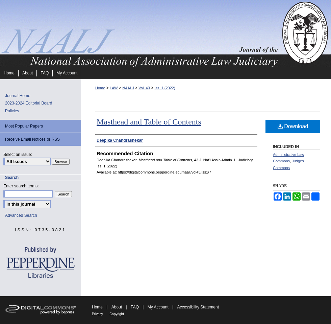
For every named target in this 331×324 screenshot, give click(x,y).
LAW (114, 88)
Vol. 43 (144, 88)
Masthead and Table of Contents (149, 121)
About (116, 307)
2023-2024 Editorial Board (28, 103)
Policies (12, 111)
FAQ (135, 307)
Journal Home (17, 95)
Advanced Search (21, 215)
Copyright (116, 314)
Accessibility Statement (198, 307)
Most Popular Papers (24, 126)
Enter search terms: (21, 186)
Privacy (97, 314)
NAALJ (128, 88)
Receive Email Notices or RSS (32, 139)
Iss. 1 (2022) (164, 88)
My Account (158, 307)
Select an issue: (17, 154)
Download (293, 126)
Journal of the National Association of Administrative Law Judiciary (140, 33)
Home (100, 88)
